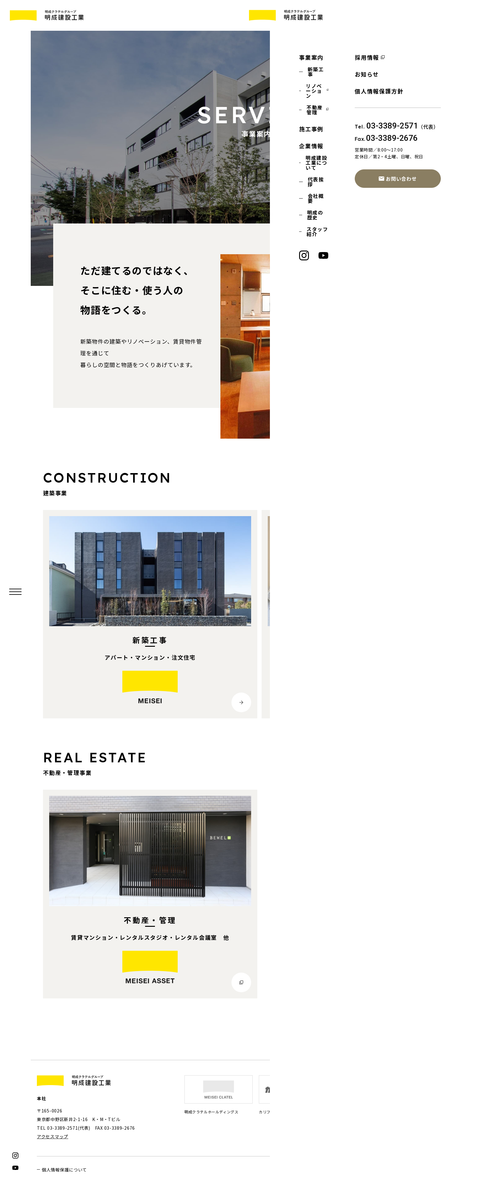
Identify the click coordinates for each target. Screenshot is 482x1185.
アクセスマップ (52, 1136)
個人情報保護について (64, 1170)
